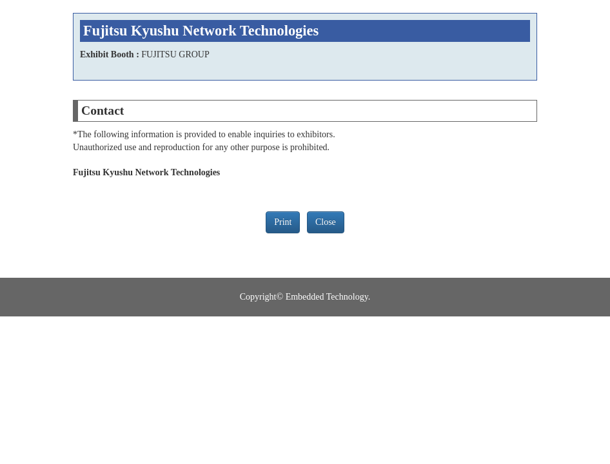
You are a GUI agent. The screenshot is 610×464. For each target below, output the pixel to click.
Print (282, 222)
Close (325, 222)
